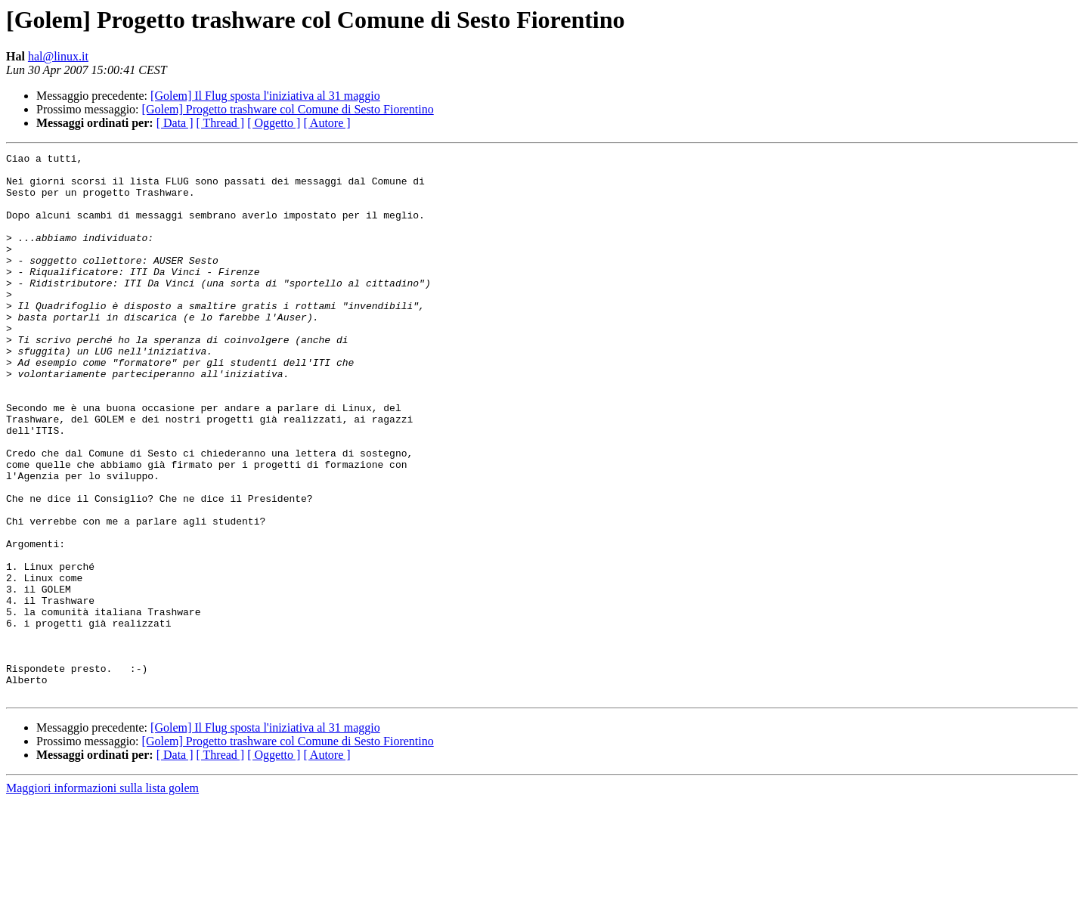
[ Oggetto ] (273, 122)
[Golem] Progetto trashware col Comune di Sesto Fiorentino (288, 109)
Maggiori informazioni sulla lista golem (102, 896)
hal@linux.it (58, 56)
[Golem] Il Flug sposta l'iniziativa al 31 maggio (265, 95)
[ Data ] (175, 122)
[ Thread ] (221, 122)
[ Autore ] (326, 122)
